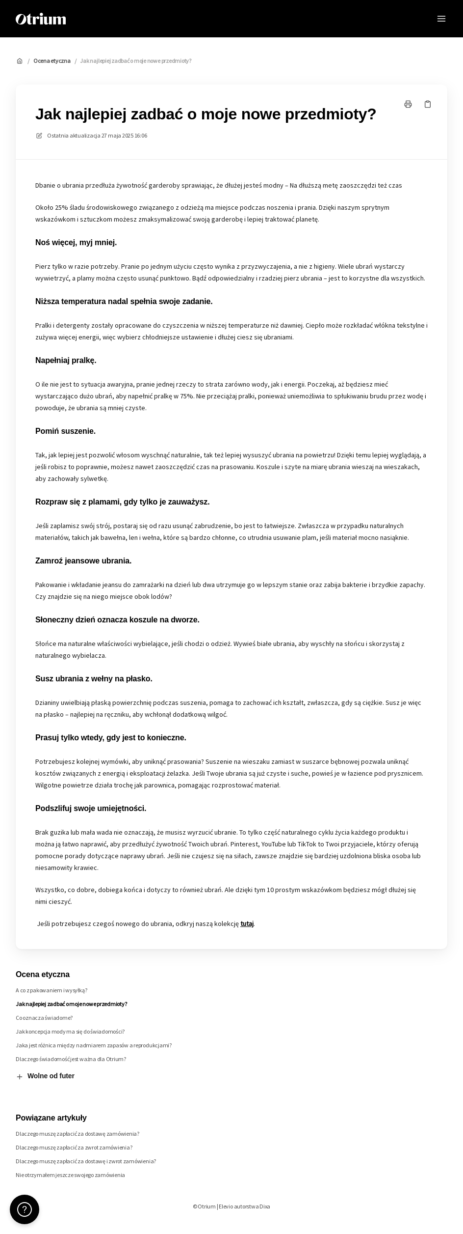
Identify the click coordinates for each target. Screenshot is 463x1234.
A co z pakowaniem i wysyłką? (51, 990)
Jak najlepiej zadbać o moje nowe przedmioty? (135, 60)
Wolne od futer (45, 1076)
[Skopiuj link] (428, 104)
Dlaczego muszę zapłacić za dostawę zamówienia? (77, 1133)
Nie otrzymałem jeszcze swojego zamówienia (70, 1174)
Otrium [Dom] (92, 18)
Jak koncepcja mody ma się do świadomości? (70, 1031)
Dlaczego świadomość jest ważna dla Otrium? (71, 1059)
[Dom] (41, 18)
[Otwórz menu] (441, 19)
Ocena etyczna (52, 60)
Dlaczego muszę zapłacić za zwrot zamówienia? (74, 1147)
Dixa (264, 1206)
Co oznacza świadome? (44, 1017)
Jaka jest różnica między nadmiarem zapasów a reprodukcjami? (94, 1045)
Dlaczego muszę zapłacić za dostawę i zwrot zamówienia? (86, 1161)
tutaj (247, 923)
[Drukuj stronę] (408, 104)
